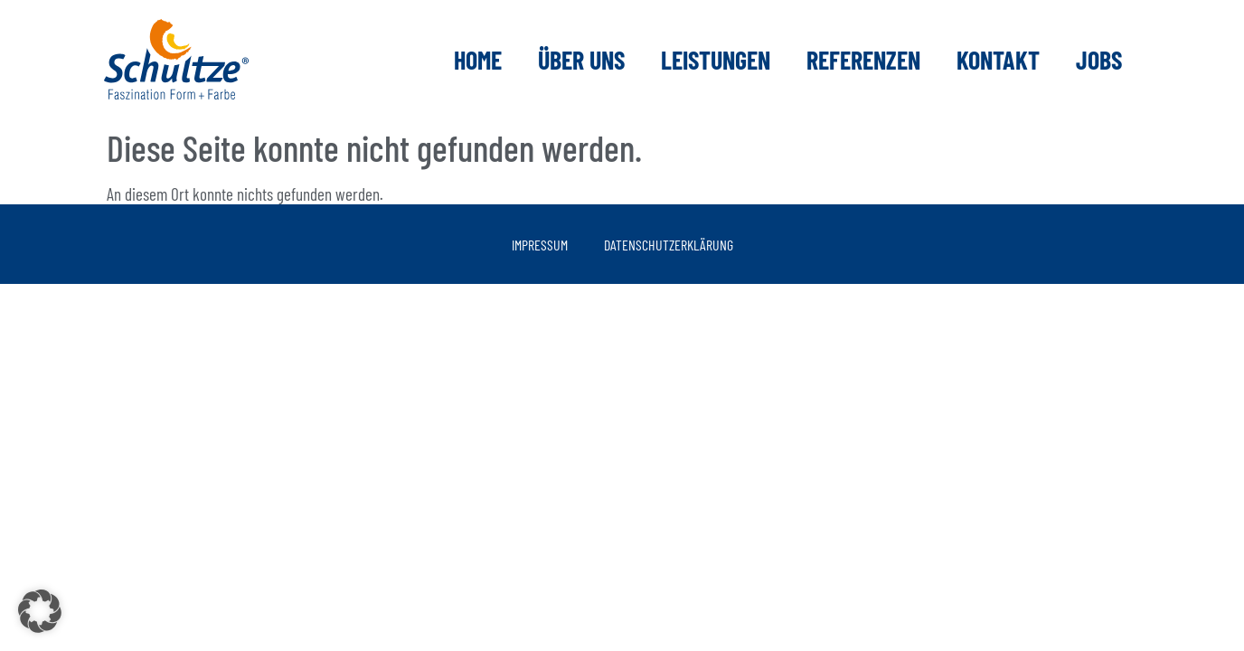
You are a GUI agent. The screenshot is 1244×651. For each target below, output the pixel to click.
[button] (40, 611)
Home (478, 59)
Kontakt (998, 59)
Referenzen (863, 59)
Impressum (540, 244)
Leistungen (715, 59)
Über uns (581, 59)
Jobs (1099, 59)
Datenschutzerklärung (668, 244)
